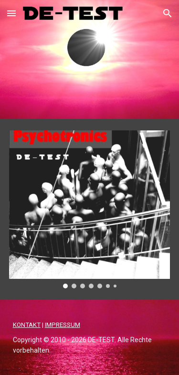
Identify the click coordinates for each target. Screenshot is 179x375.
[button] (11, 13)
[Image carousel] (89, 209)
